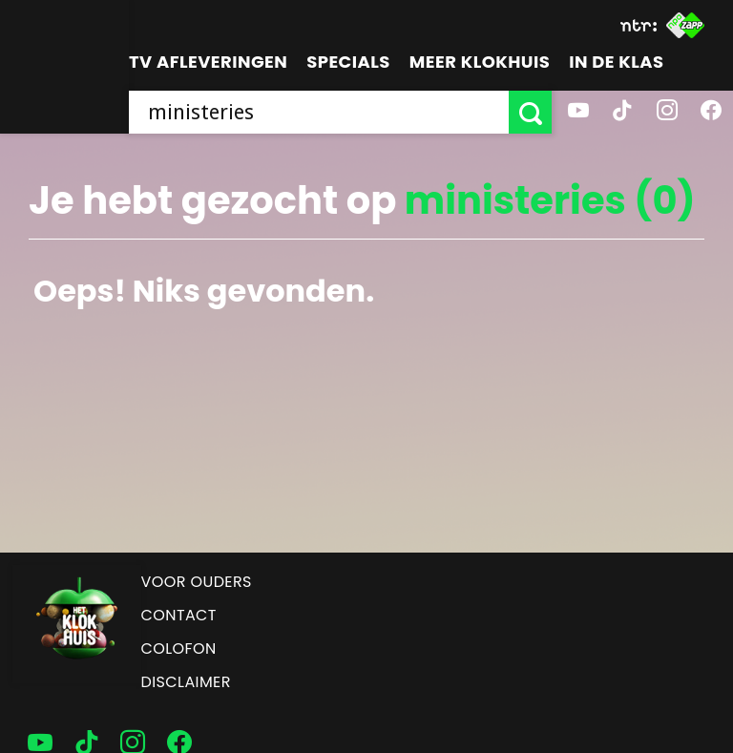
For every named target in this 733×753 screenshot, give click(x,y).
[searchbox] (319, 112)
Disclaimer (186, 682)
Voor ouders (196, 582)
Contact (179, 615)
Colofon (179, 648)
